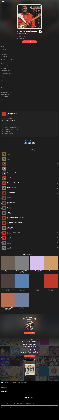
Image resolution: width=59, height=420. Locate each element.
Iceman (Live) (7, 123)
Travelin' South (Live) (9, 133)
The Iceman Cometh (22, 289)
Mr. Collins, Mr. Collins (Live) (24, 382)
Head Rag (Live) (8, 131)
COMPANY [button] (4, 391)
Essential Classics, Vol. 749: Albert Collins (22, 271)
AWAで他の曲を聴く (29, 332)
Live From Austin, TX (12, 113)
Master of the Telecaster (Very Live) (8, 289)
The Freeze (37, 289)
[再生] (40, 31)
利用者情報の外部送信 (19, 403)
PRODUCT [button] (4, 387)
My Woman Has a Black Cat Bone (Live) (12, 122)
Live (22, 307)
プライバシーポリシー (9, 403)
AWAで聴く (29, 41)
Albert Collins (26, 33)
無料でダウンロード (29, 356)
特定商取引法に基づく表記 (30, 403)
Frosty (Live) (7, 135)
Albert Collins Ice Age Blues (8, 270)
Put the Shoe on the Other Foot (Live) (12, 127)
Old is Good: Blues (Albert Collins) (37, 270)
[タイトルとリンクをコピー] (33, 143)
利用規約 (2, 403)
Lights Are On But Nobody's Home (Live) (12, 125)
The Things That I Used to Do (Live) (11, 129)
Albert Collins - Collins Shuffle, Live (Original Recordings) (7, 308)
